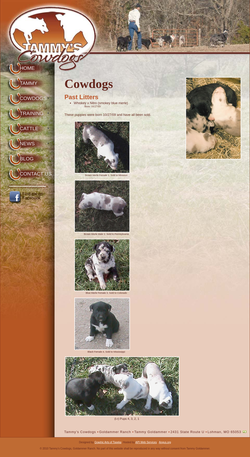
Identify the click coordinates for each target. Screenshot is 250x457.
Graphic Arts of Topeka (108, 442)
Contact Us (36, 174)
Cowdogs (33, 98)
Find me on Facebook (32, 196)
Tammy (28, 83)
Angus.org (165, 442)
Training (32, 113)
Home (27, 68)
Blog (27, 158)
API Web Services (146, 442)
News (27, 143)
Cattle (29, 128)
